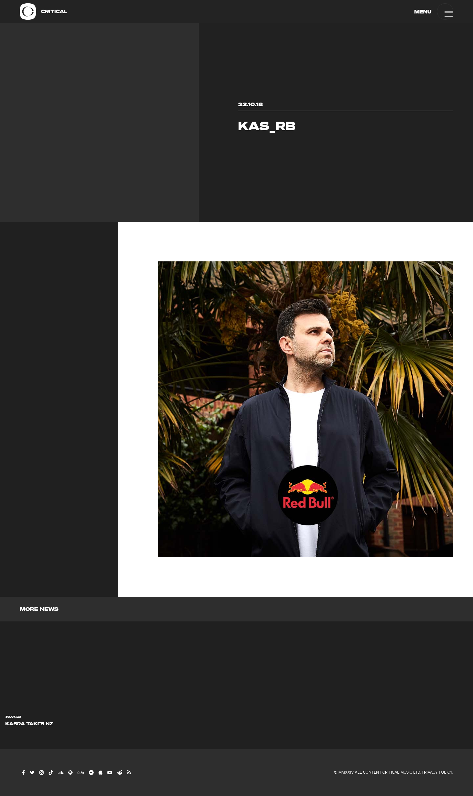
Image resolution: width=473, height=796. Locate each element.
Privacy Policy (437, 772)
